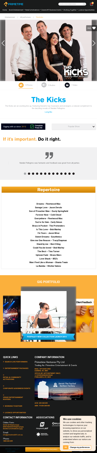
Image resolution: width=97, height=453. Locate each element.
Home (5, 10)
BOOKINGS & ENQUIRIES (49, 449)
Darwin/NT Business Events (51, 10)
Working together (69, 10)
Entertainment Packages (15, 367)
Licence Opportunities (86, 10)
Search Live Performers (15, 361)
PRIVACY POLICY (13, 440)
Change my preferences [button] (80, 447)
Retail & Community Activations (18, 373)
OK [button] (66, 447)
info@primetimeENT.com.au (13, 427)
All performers (25, 17)
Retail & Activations (32, 10)
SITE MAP (11, 443)
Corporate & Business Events (17, 379)
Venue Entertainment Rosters (17, 385)
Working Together (12, 390)
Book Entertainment (16, 10)
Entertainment (10, 17)
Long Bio (48, 112)
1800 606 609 (8, 433)
